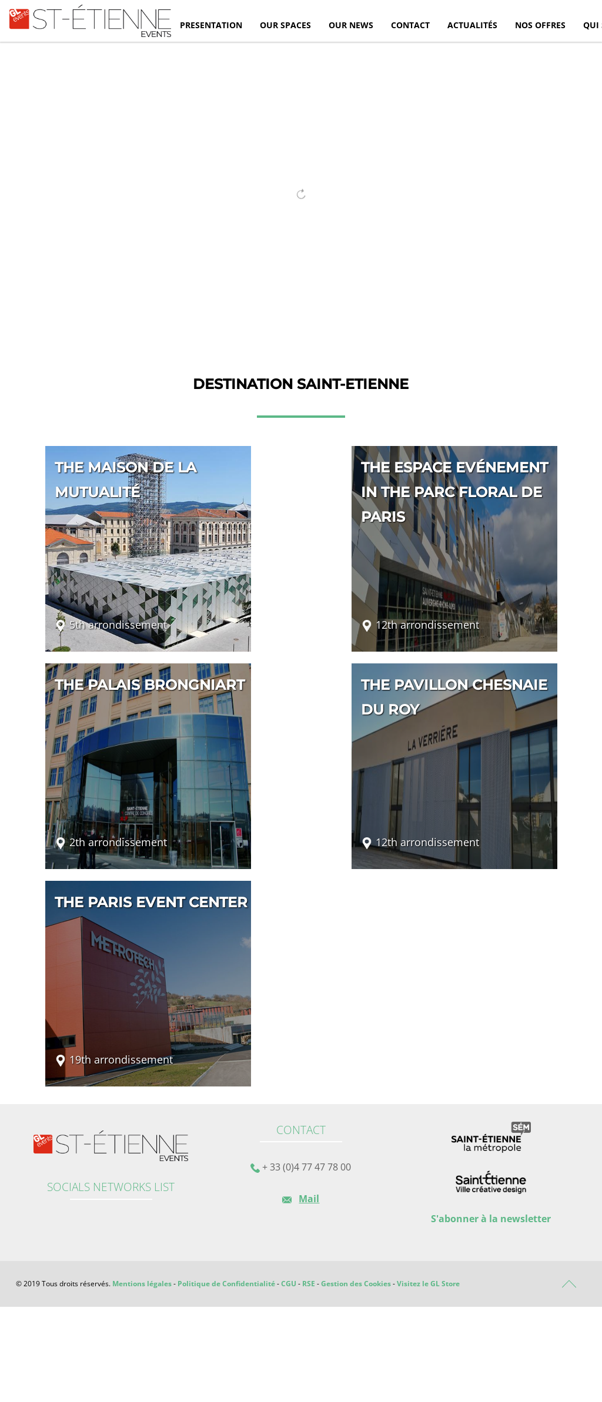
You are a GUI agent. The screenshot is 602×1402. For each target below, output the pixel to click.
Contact (410, 25)
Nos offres (540, 25)
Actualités (472, 25)
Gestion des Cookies (356, 1284)
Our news (351, 25)
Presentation (211, 25)
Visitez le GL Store (428, 1284)
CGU (288, 1284)
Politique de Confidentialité (226, 1284)
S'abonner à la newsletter (491, 1218)
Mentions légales (142, 1284)
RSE (308, 1284)
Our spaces (285, 25)
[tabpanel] (301, 189)
